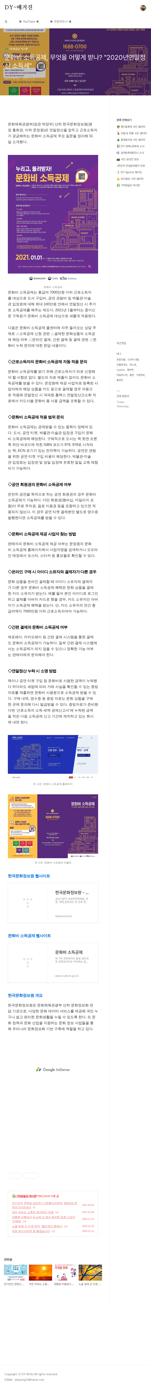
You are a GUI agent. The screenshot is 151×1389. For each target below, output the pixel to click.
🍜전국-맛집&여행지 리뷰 (131, 165)
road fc (121, 369)
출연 (132, 375)
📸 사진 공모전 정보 (128, 159)
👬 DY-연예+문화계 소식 (130, 146)
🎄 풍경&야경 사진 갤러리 (131, 139)
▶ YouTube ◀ (29, 21)
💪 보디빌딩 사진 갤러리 (130, 178)
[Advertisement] (53, 1069)
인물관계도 (122, 364)
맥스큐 (133, 364)
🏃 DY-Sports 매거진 (129, 172)
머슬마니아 (122, 375)
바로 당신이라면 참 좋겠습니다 (31, 1231)
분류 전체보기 (124, 120)
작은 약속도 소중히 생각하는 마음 (33, 1212)
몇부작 (130, 369)
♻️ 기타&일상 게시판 (24, 1196)
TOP (143, 1376)
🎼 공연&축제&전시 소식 (130, 152)
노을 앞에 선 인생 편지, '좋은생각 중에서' (37, 1226)
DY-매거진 (19, 7)
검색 (134, 8)
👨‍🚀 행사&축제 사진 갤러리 (131, 126)
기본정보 (140, 375)
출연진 (120, 380)
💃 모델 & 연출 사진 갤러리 (132, 133)
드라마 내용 (133, 359)
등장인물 (121, 359)
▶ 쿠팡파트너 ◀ (60, 21)
